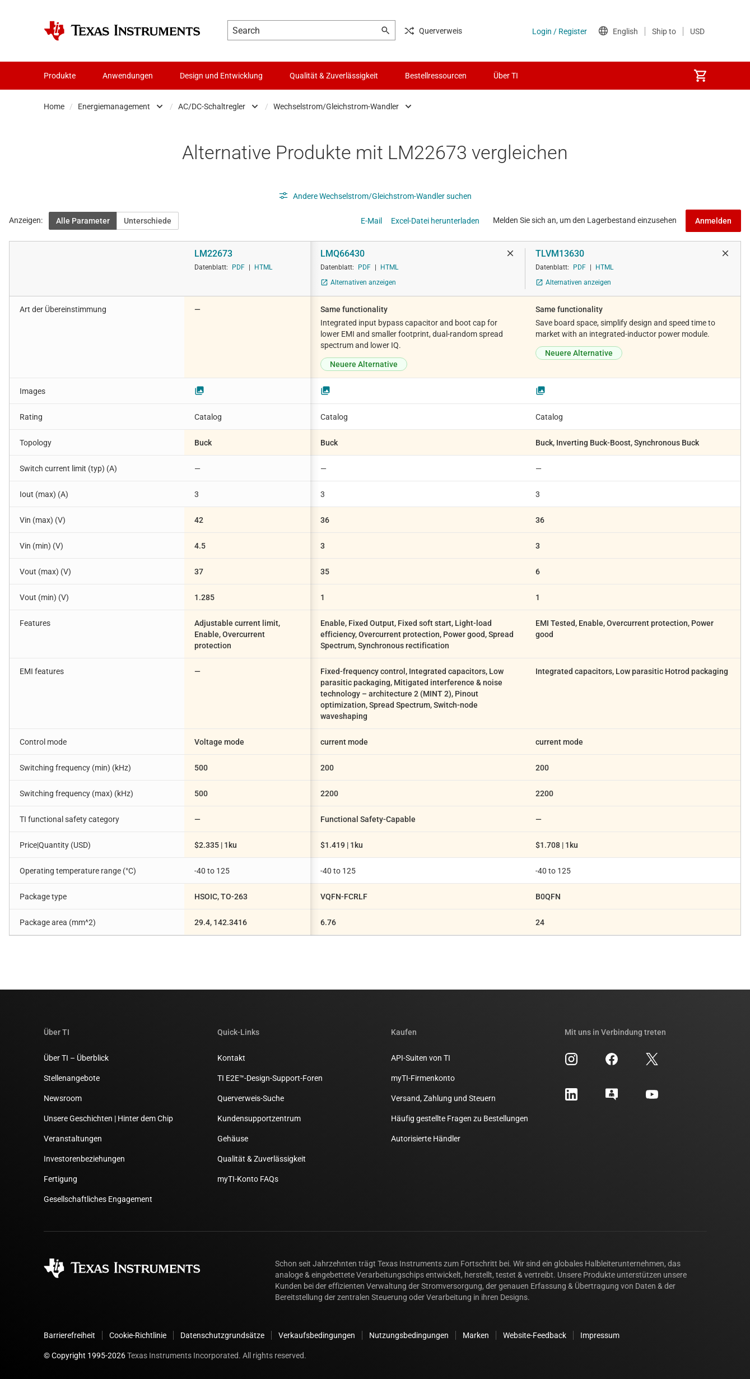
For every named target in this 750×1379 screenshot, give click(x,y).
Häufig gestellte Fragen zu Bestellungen (459, 1118)
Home (54, 106)
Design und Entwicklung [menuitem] (221, 75)
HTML (263, 267)
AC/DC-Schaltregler (211, 106)
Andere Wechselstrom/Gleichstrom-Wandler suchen (375, 196)
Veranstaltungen (73, 1138)
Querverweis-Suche (250, 1098)
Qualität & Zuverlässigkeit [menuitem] (334, 75)
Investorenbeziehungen (84, 1158)
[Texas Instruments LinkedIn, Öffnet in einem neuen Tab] (571, 1098)
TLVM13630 (559, 253)
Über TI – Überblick (76, 1057)
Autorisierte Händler (425, 1138)
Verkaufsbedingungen (316, 1335)
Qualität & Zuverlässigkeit (261, 1158)
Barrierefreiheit (69, 1335)
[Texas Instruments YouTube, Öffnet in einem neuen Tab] (652, 1098)
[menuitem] (700, 76)
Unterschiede (147, 220)
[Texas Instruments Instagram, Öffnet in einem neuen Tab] (571, 1062)
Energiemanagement (114, 106)
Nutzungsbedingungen (409, 1335)
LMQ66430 (342, 253)
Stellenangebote (72, 1078)
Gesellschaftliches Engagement (98, 1199)
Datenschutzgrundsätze (222, 1335)
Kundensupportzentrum (259, 1118)
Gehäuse (232, 1138)
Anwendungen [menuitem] (128, 75)
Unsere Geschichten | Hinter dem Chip (108, 1118)
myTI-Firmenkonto (423, 1078)
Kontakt (231, 1057)
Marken (476, 1335)
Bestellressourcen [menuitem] (436, 75)
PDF (238, 267)
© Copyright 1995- (84, 1355)
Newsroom (63, 1098)
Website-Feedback (534, 1335)
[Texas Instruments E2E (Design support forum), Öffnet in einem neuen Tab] (611, 1098)
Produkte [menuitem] (60, 75)
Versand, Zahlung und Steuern (443, 1098)
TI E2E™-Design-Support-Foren (270, 1078)
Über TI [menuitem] (505, 75)
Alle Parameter (83, 220)
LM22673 (213, 253)
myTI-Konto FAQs (247, 1178)
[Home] (122, 31)
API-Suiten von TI (420, 1057)
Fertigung (60, 1178)
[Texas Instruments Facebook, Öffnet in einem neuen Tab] (611, 1062)
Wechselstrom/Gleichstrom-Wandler (336, 106)
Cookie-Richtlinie (137, 1335)
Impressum (599, 1335)
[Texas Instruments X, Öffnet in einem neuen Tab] (652, 1062)
